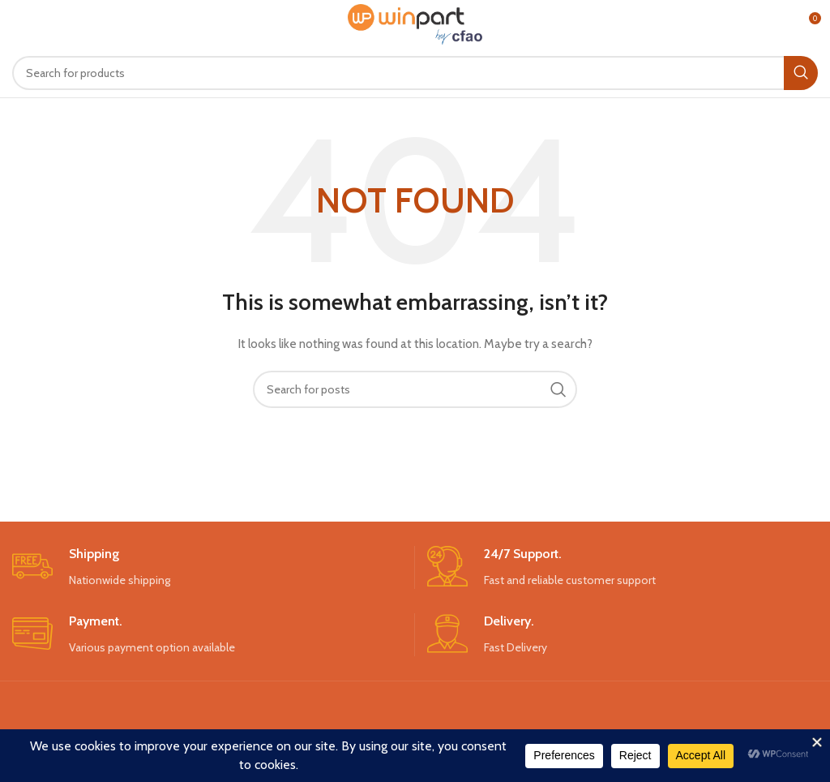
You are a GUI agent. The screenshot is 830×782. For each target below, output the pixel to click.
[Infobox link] (207, 567)
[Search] (415, 73)
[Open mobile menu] (39, 24)
